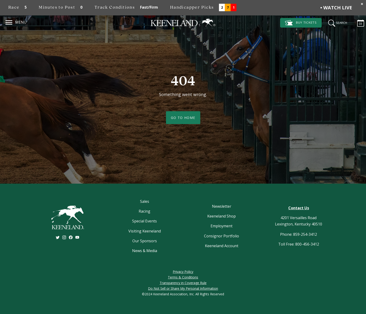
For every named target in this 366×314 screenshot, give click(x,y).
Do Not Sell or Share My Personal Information (183, 288)
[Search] (336, 22)
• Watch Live (336, 7)
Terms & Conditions (183, 277)
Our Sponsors (144, 240)
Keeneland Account (221, 245)
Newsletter (221, 206)
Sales (144, 201)
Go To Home (183, 117)
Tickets (301, 22)
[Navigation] (9, 21)
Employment (221, 225)
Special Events (144, 221)
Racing (144, 211)
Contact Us (298, 208)
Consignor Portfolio (221, 236)
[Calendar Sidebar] (358, 22)
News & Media (144, 250)
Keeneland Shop (221, 216)
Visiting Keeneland (144, 231)
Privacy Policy (183, 271)
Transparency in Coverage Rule (183, 283)
